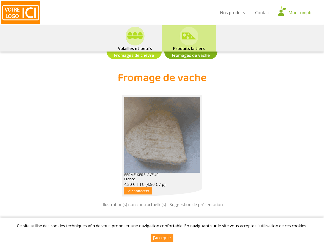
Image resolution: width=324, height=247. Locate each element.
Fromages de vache (191, 55)
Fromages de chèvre (134, 55)
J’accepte (162, 238)
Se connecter (138, 190)
